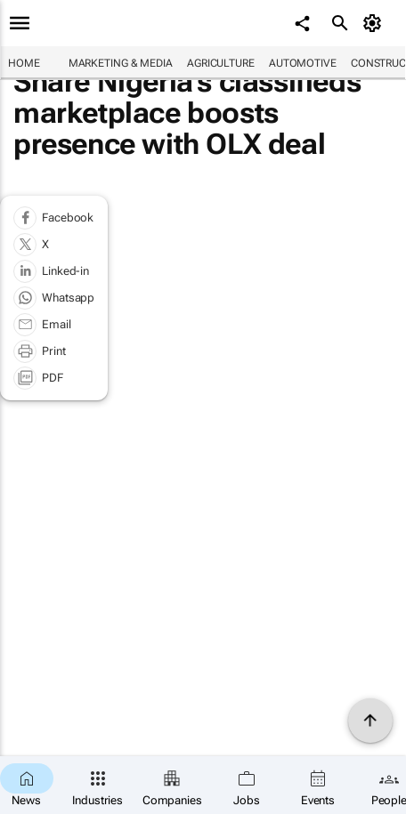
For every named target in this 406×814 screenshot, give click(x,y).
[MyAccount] (375, 23)
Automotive (303, 63)
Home (24, 63)
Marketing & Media (121, 63)
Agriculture (221, 63)
